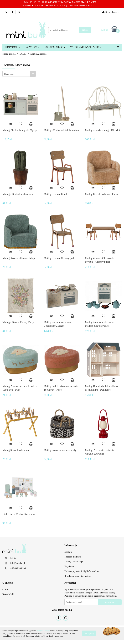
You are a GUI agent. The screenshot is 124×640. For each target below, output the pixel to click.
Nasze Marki (8, 594)
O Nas (5, 589)
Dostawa (68, 552)
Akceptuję (89, 633)
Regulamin (69, 566)
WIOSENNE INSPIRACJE (85, 47)
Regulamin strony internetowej (78, 576)
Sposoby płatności (72, 557)
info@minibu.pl (17, 563)
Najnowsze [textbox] (9, 74)
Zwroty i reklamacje (73, 561)
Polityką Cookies (43, 631)
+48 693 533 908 (18, 568)
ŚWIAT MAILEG (55, 47)
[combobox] (19, 74)
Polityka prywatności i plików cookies (81, 571)
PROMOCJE (13, 47)
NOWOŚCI (33, 47)
